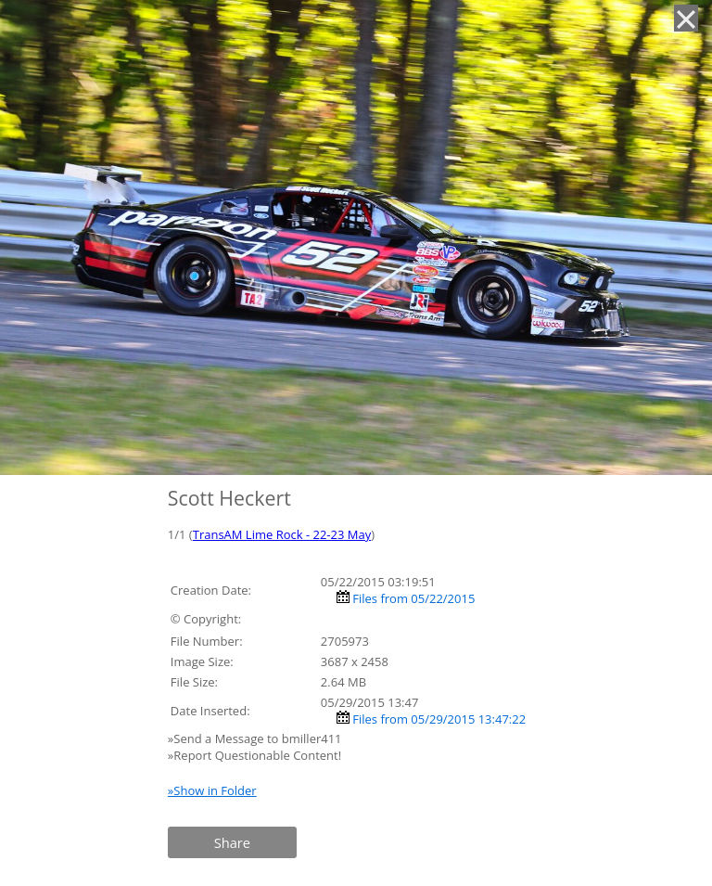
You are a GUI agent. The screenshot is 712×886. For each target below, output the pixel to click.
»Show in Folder (212, 790)
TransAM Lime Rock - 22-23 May (282, 534)
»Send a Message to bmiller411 (256, 738)
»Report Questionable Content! (254, 755)
